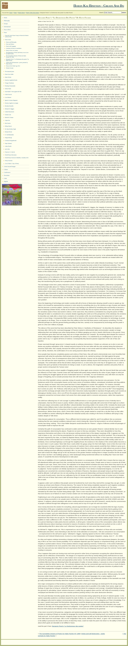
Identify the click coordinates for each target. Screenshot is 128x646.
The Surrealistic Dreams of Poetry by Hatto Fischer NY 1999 (59, 634)
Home (10, 12)
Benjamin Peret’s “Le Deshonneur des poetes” (68, 626)
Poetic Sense (21, 12)
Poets (15, 12)
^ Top (124, 634)
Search (101, 12)
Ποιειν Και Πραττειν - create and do (98, 5)
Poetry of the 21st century (32, 12)
